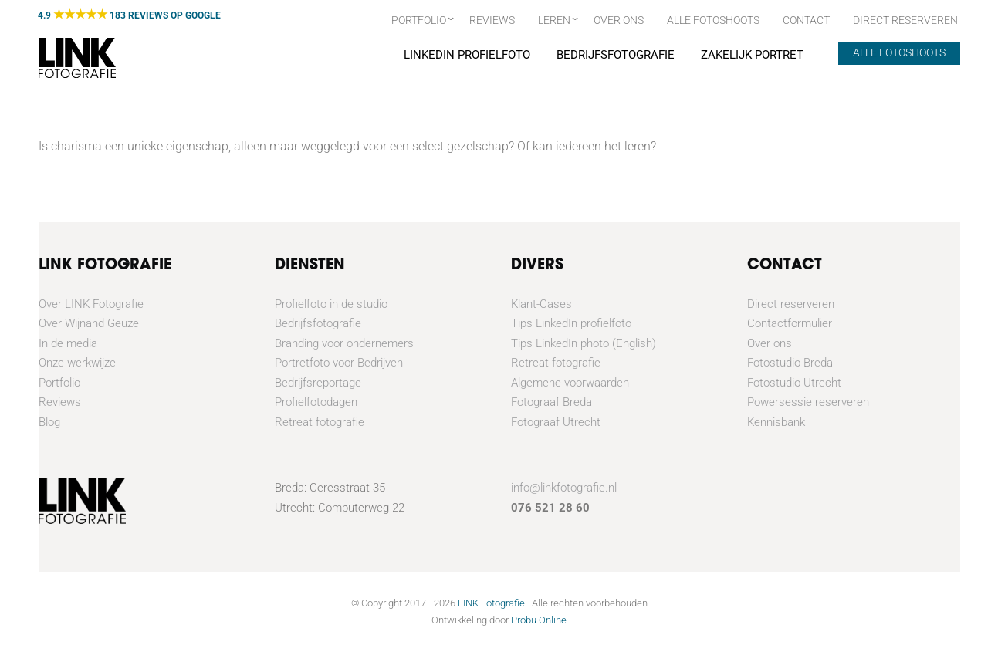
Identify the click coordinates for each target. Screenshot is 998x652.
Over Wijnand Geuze (89, 323)
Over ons (619, 20)
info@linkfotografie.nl (564, 488)
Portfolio (418, 20)
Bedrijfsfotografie (615, 55)
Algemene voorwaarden (570, 383)
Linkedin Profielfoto (466, 55)
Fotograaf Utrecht (555, 422)
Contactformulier (789, 323)
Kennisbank (776, 422)
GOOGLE (203, 15)
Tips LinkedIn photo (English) (583, 343)
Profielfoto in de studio (331, 304)
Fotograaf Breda (551, 402)
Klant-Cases (541, 304)
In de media (68, 343)
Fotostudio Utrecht (794, 383)
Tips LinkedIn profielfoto (571, 323)
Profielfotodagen (316, 402)
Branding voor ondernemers (344, 343)
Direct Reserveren (905, 20)
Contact (806, 20)
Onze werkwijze (77, 363)
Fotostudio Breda (790, 363)
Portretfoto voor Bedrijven (339, 363)
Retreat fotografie (319, 422)
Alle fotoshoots (713, 20)
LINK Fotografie (491, 603)
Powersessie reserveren (808, 402)
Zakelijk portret (751, 55)
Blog (49, 422)
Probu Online (539, 620)
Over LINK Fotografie (91, 304)
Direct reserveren (790, 304)
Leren (554, 20)
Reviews (492, 20)
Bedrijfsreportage (318, 383)
